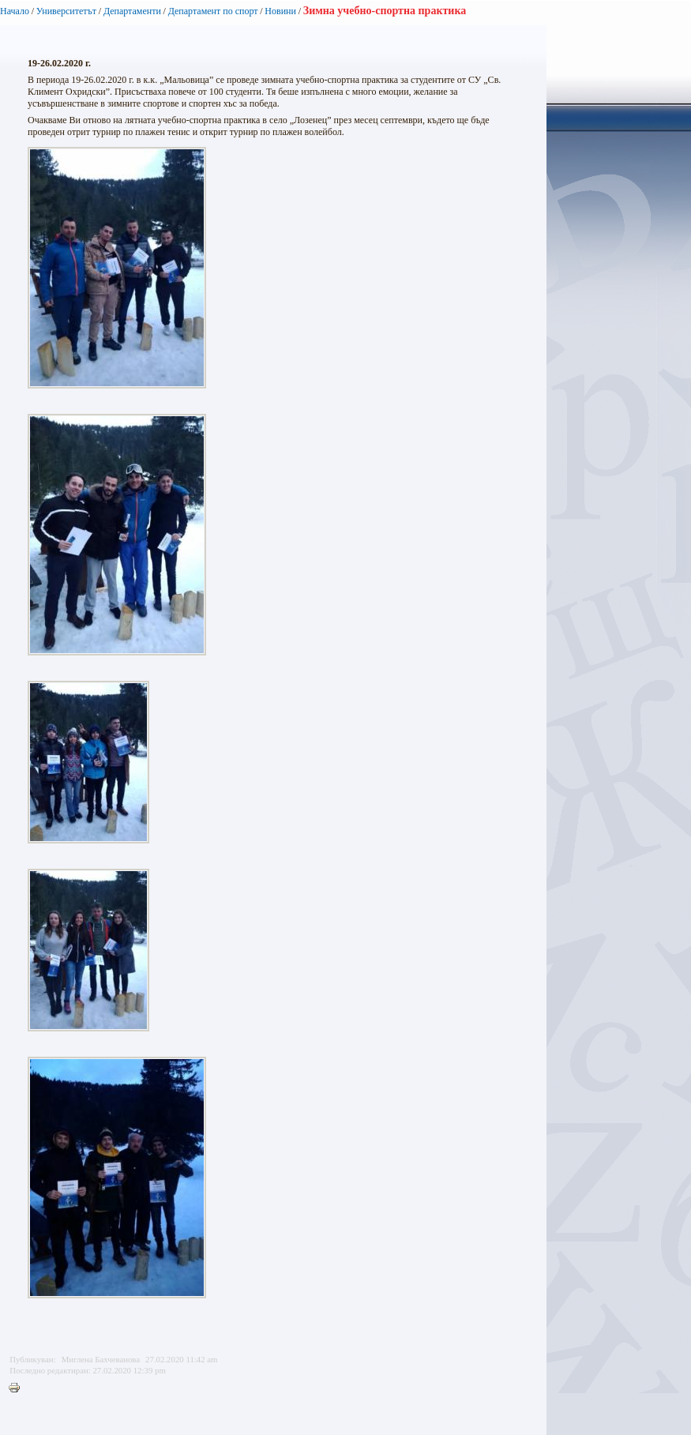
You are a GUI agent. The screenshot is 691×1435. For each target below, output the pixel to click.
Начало (14, 11)
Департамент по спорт (213, 11)
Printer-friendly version (18, 1388)
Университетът (66, 11)
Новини (280, 11)
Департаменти (132, 11)
